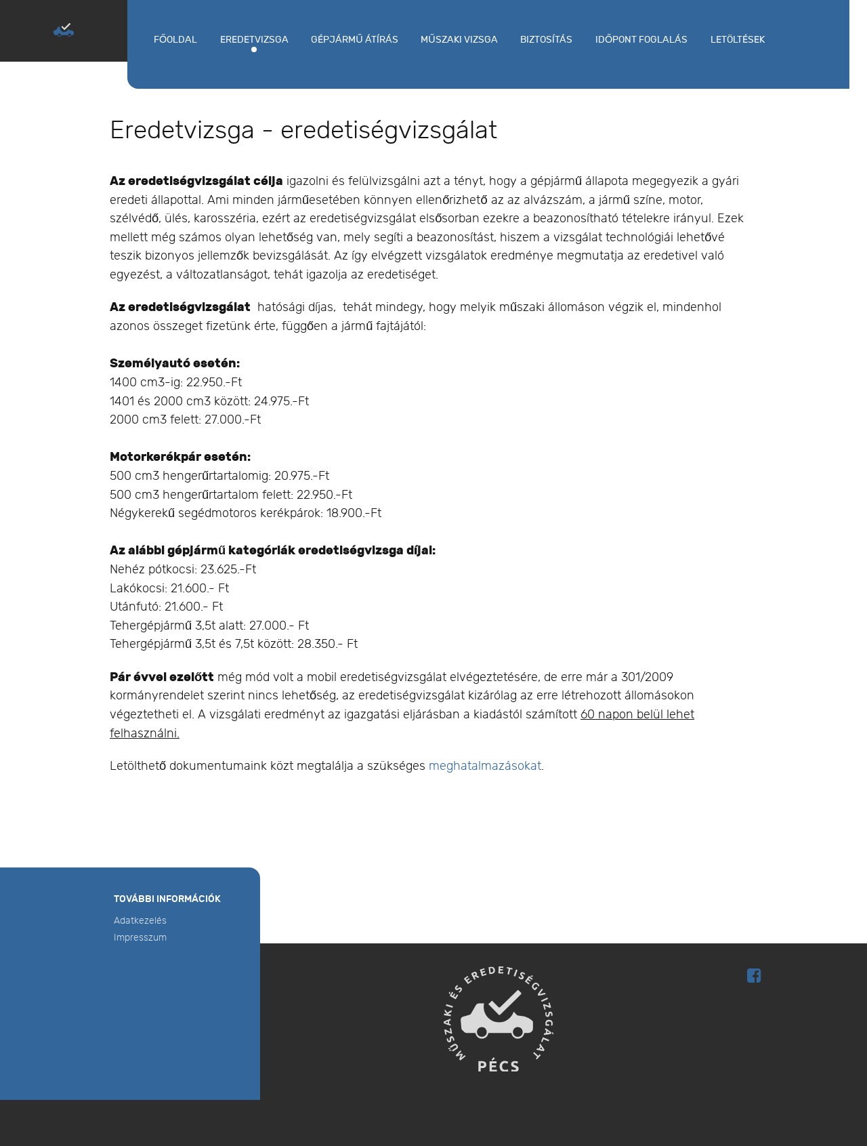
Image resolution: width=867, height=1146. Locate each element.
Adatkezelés (140, 920)
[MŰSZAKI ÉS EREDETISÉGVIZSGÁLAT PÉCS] (64, 29)
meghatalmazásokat (485, 766)
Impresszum (140, 937)
